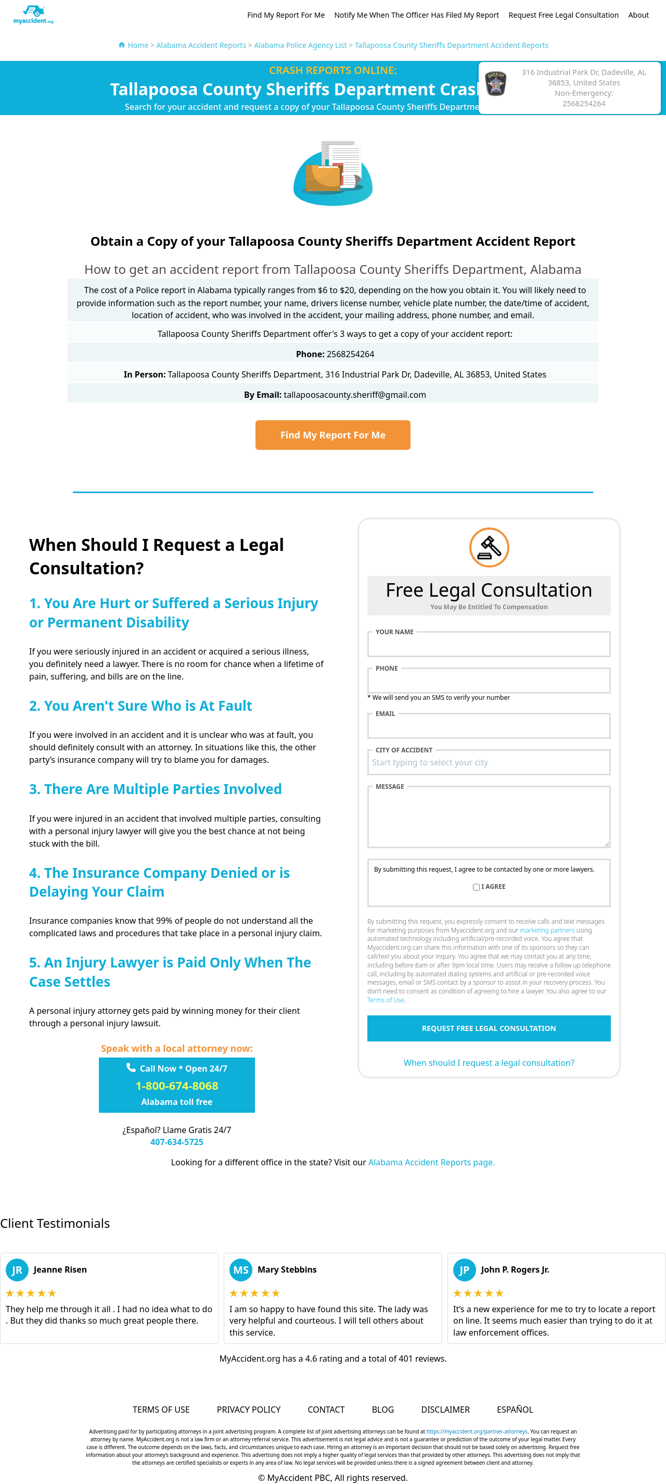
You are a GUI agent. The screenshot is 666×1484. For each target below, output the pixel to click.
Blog (383, 1409)
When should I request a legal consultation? (489, 1062)
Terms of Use (385, 1000)
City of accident (404, 750)
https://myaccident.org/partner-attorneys (477, 1431)
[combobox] (489, 762)
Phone (387, 668)
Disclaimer (445, 1409)
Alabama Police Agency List (300, 45)
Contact (326, 1409)
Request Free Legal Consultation (564, 15)
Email (385, 714)
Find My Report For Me (286, 15)
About (639, 15)
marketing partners (547, 930)
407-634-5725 (176, 1142)
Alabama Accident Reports (202, 45)
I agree (494, 887)
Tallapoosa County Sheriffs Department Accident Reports (451, 45)
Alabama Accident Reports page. (431, 1162)
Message (390, 787)
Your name (395, 632)
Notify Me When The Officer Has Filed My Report (416, 15)
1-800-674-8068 (177, 1085)
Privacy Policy (248, 1409)
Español (515, 1409)
